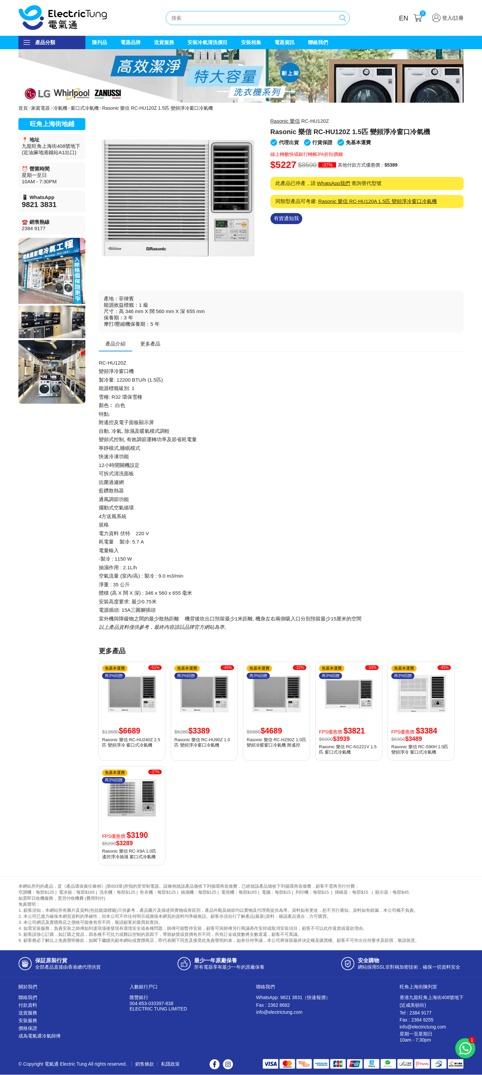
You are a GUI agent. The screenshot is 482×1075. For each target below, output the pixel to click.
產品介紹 (115, 344)
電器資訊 (284, 42)
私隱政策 (170, 1064)
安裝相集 (251, 42)
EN (403, 18)
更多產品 (150, 344)
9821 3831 (39, 205)
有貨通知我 (286, 218)
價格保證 (27, 1028)
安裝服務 (27, 1020)
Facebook (215, 1065)
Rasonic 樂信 (285, 121)
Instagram (228, 1065)
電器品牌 (130, 42)
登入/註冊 (453, 18)
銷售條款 (144, 1064)
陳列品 (99, 42)
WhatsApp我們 (333, 183)
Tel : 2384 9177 (416, 1013)
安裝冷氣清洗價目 (207, 42)
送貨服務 (164, 42)
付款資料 (27, 1005)
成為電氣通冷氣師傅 (39, 1036)
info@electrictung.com (279, 1012)
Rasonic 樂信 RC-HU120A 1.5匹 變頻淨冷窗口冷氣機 (377, 201)
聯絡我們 (318, 42)
